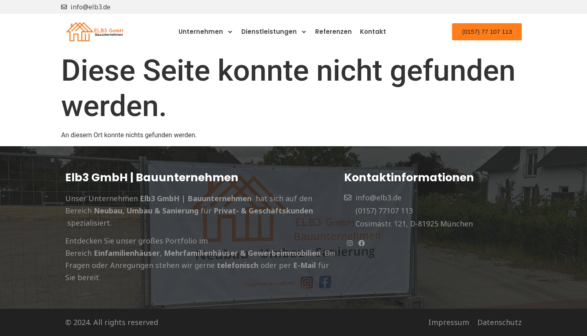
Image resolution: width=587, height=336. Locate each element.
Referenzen (333, 31)
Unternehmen (206, 31)
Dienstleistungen (274, 31)
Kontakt (373, 31)
